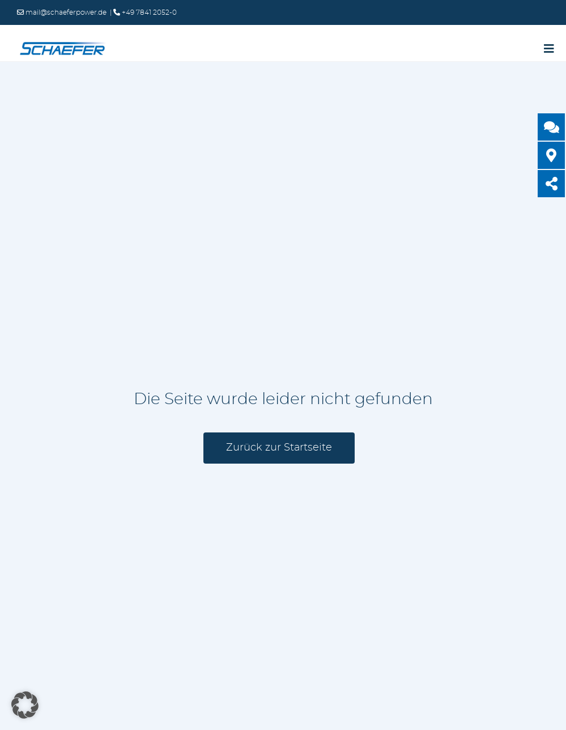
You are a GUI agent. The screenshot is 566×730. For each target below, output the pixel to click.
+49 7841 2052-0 (148, 12)
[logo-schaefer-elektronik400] (62, 44)
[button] (25, 705)
